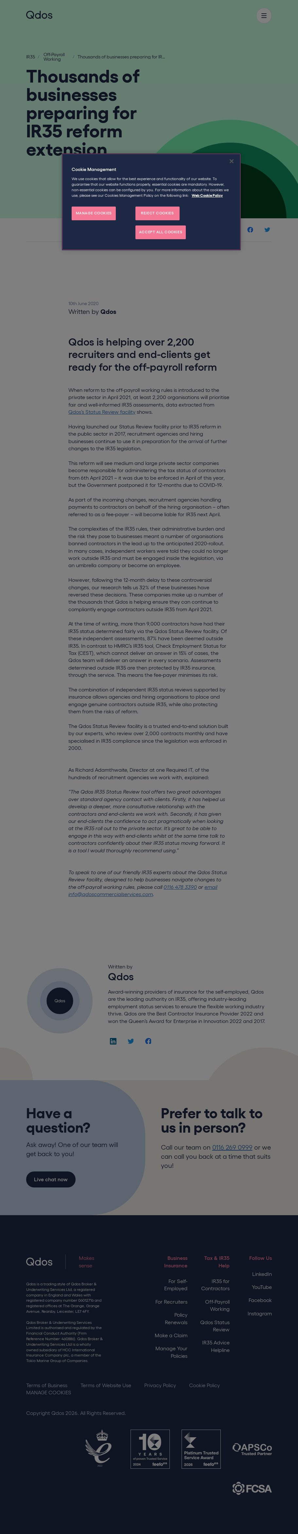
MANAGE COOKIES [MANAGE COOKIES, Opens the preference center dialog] (94, 213)
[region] (151, 201)
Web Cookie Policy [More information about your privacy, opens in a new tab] (207, 195)
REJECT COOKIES (157, 213)
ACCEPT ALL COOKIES (160, 232)
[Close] (231, 161)
